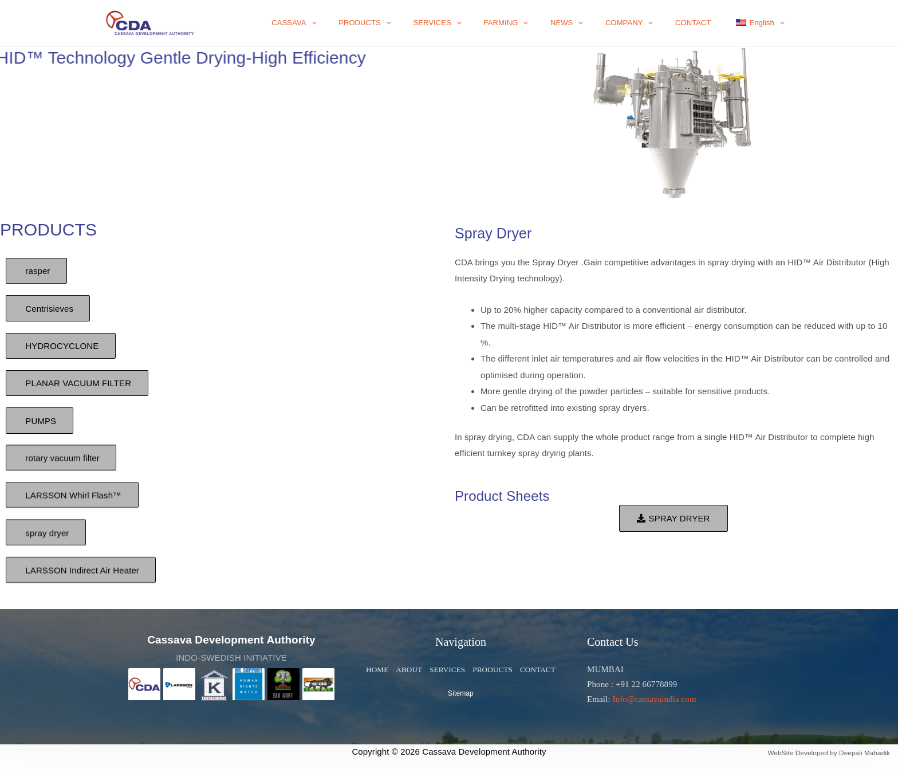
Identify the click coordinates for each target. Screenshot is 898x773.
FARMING (539, 23)
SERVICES (478, 23)
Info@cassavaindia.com (654, 699)
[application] (366, 23)
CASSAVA (348, 23)
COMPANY (647, 23)
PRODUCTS (412, 23)
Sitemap (461, 694)
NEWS (592, 23)
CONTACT (704, 22)
